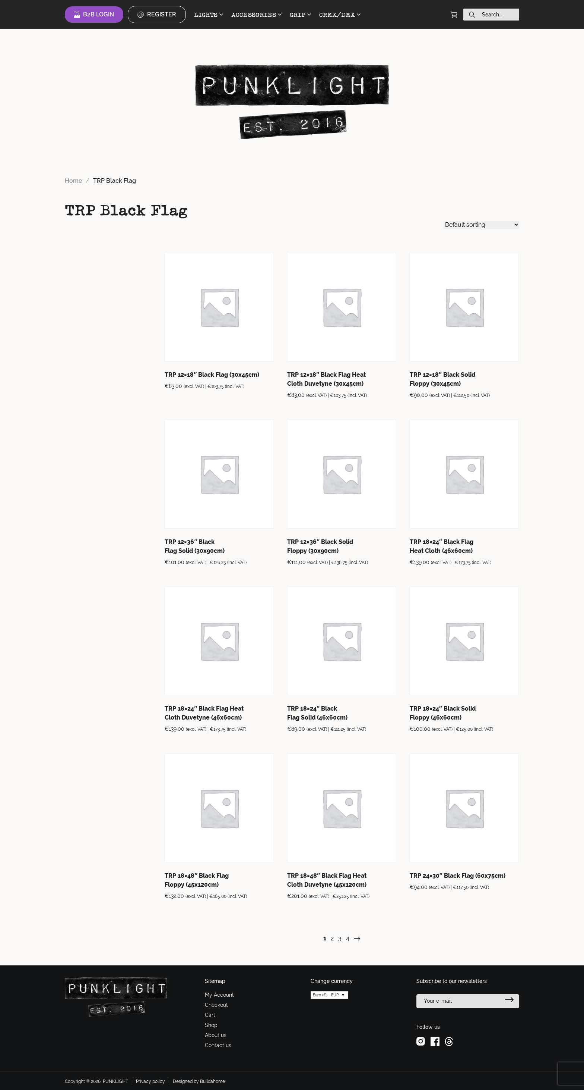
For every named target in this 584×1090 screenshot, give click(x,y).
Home (73, 180)
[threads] (449, 1041)
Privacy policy (150, 1081)
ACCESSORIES (256, 14)
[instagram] (420, 1041)
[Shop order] (481, 225)
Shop (211, 1025)
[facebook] (435, 1041)
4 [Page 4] (347, 938)
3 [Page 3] (340, 938)
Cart (210, 1015)
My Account (219, 995)
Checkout (216, 1005)
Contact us (218, 1045)
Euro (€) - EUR (326, 995)
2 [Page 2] (332, 938)
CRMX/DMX (340, 14)
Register (156, 14)
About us (215, 1035)
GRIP (300, 14)
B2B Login (94, 14)
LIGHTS (208, 14)
